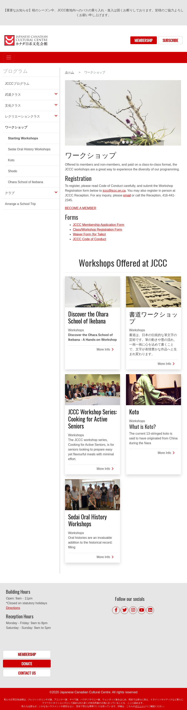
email (127, 195)
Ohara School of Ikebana (25, 182)
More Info (105, 349)
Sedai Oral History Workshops (29, 149)
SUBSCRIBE (170, 40)
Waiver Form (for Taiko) (89, 234)
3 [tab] (131, 142)
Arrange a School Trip (20, 204)
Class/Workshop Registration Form (97, 229)
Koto (11, 160)
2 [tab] (127, 142)
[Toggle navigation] (8, 57)
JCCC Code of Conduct (89, 239)
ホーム (69, 72)
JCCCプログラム (17, 83)
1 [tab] (123, 142)
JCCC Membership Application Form (98, 224)
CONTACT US (27, 673)
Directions (13, 608)
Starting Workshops (23, 138)
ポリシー (139, 706)
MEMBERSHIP (144, 40)
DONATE (26, 663)
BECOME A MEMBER (80, 208)
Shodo (12, 171)
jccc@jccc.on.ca (114, 190)
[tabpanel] (123, 113)
